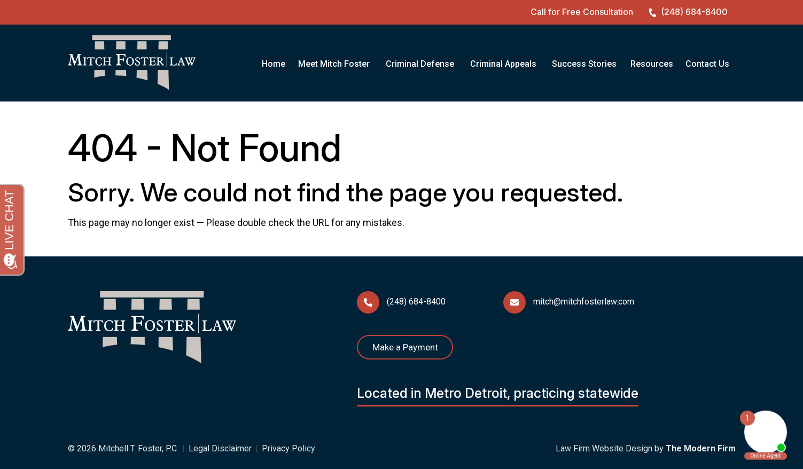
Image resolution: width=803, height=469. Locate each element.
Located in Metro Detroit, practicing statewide (497, 393)
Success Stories (584, 64)
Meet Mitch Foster (334, 64)
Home (273, 64)
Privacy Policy (288, 448)
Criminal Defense (420, 64)
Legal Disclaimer (220, 448)
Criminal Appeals (503, 64)
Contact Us (707, 64)
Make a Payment (405, 347)
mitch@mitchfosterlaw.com (583, 301)
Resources (651, 64)
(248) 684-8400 (694, 11)
